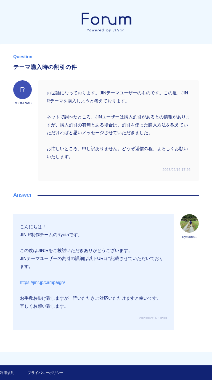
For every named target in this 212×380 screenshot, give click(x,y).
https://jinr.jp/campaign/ (42, 282)
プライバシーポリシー (45, 373)
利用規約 (7, 373)
